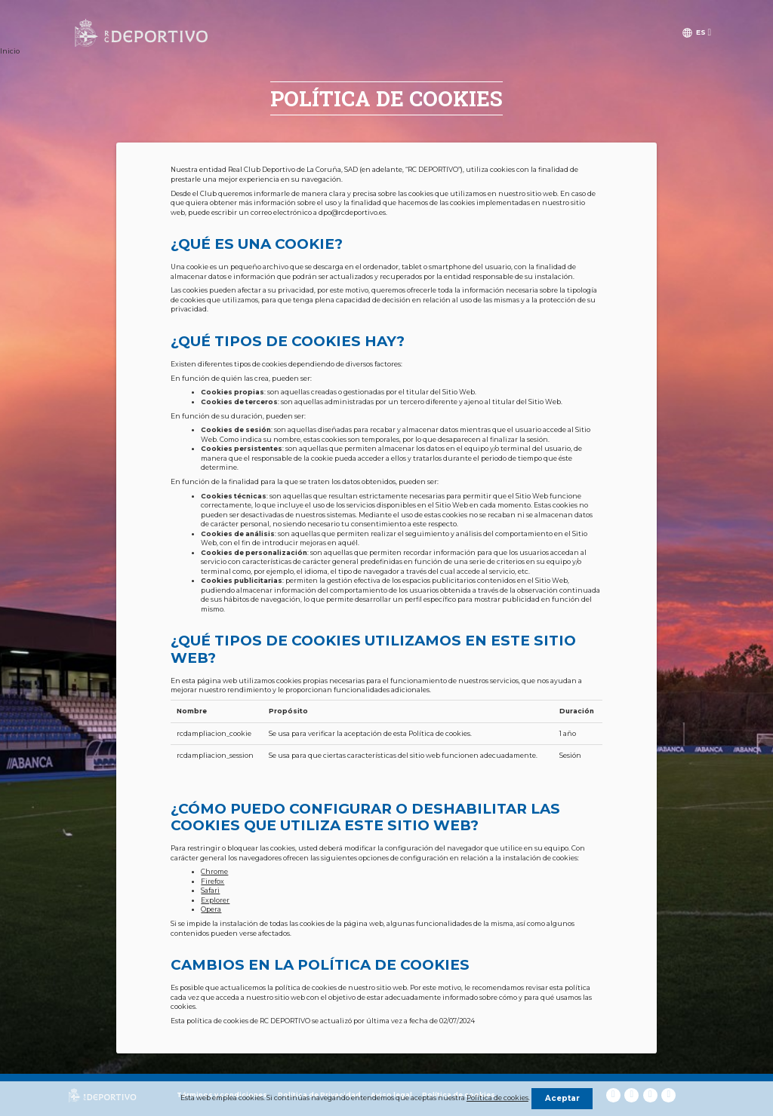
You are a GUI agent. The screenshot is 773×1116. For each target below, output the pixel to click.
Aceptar (562, 1098)
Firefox (212, 881)
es (701, 32)
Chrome (214, 871)
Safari (210, 890)
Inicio (10, 51)
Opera (211, 909)
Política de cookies (497, 1098)
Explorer (215, 900)
